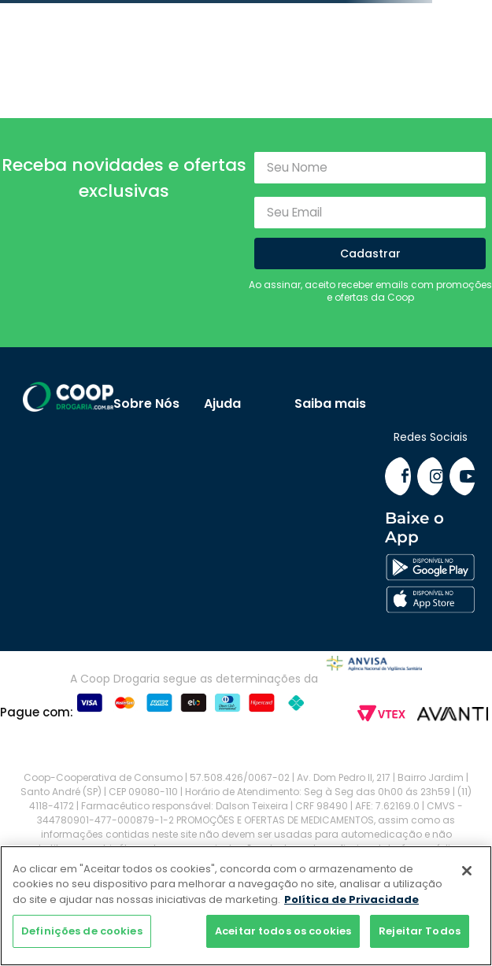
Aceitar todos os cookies (283, 930)
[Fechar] (466, 870)
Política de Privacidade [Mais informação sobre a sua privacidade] (351, 899)
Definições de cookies (81, 930)
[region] (246, 906)
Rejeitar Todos (420, 930)
